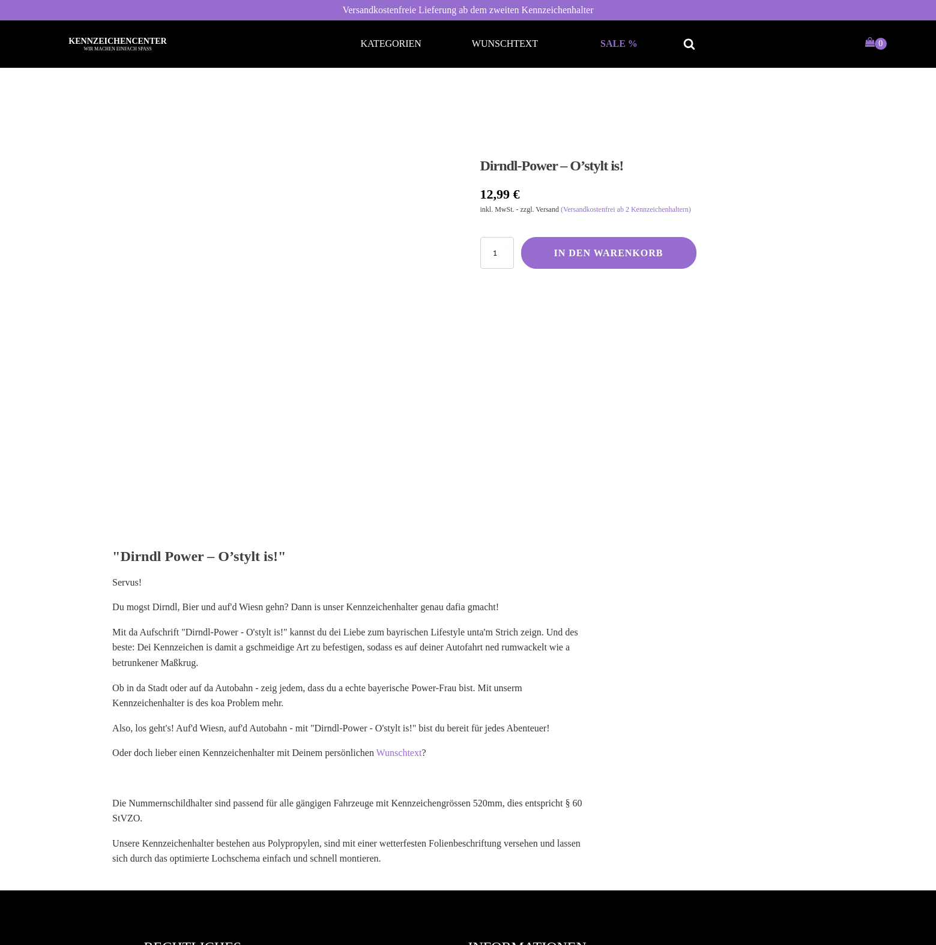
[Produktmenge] (497, 253)
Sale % (619, 43)
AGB (166, 765)
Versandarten (505, 786)
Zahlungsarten (508, 808)
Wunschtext (505, 43)
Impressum (177, 829)
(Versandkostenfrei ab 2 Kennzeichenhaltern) (626, 209)
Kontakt (496, 829)
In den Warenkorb (608, 253)
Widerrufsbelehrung (194, 786)
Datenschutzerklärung (198, 808)
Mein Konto (503, 765)
